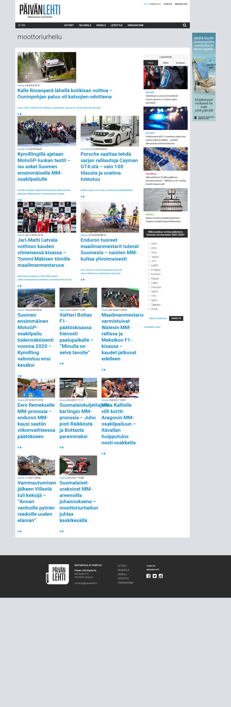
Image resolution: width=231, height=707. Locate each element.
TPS (153, 295)
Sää (21, 25)
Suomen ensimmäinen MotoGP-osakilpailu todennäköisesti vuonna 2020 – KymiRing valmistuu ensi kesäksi (36, 340)
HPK (154, 248)
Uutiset (69, 25)
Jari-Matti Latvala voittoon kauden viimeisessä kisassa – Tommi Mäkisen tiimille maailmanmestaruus (44, 252)
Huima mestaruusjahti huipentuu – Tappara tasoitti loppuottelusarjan (164, 220)
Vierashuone (135, 25)
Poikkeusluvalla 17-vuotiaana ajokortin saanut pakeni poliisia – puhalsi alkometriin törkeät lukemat (165, 140)
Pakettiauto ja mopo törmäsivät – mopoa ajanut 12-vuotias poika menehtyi (163, 99)
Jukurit (155, 256)
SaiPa (154, 291)
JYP (153, 261)
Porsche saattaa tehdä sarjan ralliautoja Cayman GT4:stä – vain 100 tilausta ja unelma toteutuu (109, 166)
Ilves (154, 252)
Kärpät (155, 278)
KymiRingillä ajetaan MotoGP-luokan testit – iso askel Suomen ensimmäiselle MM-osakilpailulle (44, 166)
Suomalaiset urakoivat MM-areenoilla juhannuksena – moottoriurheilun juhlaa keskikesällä (79, 501)
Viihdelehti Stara (151, 327)
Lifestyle (117, 25)
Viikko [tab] (166, 62)
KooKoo (156, 274)
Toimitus (167, 4)
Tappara (155, 304)
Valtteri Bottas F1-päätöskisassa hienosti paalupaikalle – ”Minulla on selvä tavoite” (77, 333)
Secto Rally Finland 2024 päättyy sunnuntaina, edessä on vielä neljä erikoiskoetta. (59, 107)
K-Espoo (156, 269)
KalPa (154, 265)
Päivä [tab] (150, 62)
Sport (154, 300)
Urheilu (101, 25)
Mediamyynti (181, 4)
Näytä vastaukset (158, 318)
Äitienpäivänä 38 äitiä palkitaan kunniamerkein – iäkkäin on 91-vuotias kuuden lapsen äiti (166, 180)
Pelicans (156, 287)
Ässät (154, 308)
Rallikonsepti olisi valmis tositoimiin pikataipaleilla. (107, 190)
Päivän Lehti (40, 10)
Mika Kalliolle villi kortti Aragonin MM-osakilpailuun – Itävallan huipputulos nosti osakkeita (119, 424)
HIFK (154, 243)
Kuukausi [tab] (180, 62)
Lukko (154, 282)
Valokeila (85, 25)
